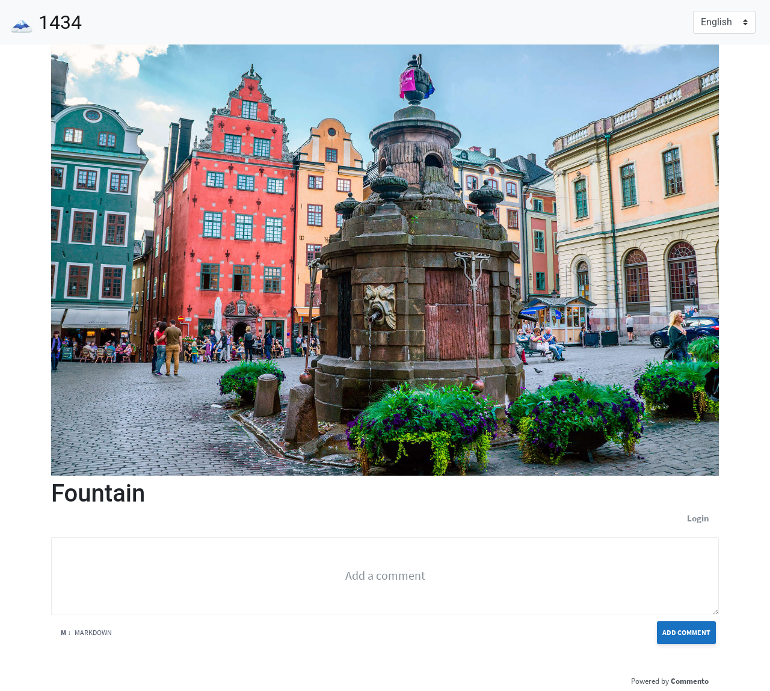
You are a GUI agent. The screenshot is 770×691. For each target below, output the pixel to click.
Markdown (86, 632)
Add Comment (686, 632)
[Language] (724, 22)
